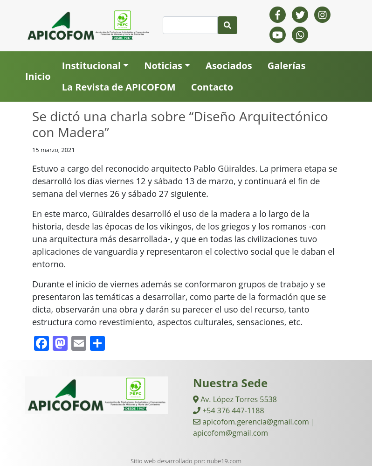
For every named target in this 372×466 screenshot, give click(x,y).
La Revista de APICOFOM (119, 87)
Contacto (212, 87)
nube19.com (224, 461)
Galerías (287, 65)
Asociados (229, 65)
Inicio (38, 76)
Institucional (91, 65)
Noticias (163, 65)
